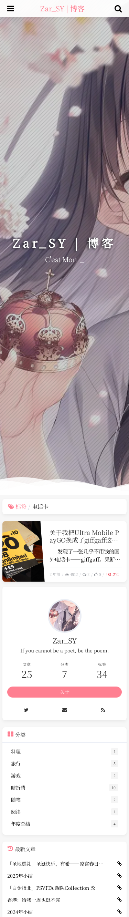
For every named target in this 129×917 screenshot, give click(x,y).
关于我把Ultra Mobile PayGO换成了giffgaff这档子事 (84, 540)
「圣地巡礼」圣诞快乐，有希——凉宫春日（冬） (56, 863)
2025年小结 (20, 875)
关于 (64, 691)
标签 (17, 506)
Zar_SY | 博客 (62, 8)
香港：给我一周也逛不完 (33, 899)
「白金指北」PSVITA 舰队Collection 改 (51, 887)
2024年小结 (20, 911)
